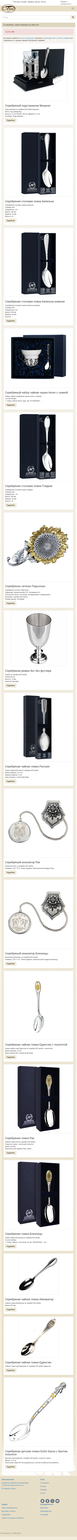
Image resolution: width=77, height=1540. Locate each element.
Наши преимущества (9, 1508)
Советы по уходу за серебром (13, 1518)
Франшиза (44, 1508)
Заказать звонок (9, 1488)
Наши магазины (8, 1479)
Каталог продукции (27, 38)
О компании (44, 1483)
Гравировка (6, 1514)
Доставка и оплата (8, 1511)
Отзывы (43, 1486)
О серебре (44, 1514)
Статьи (42, 1493)
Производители (46, 1511)
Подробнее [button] (11, 120)
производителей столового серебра (56, 38)
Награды (43, 1490)
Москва (4, 1483)
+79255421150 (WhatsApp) (19, 1483)
